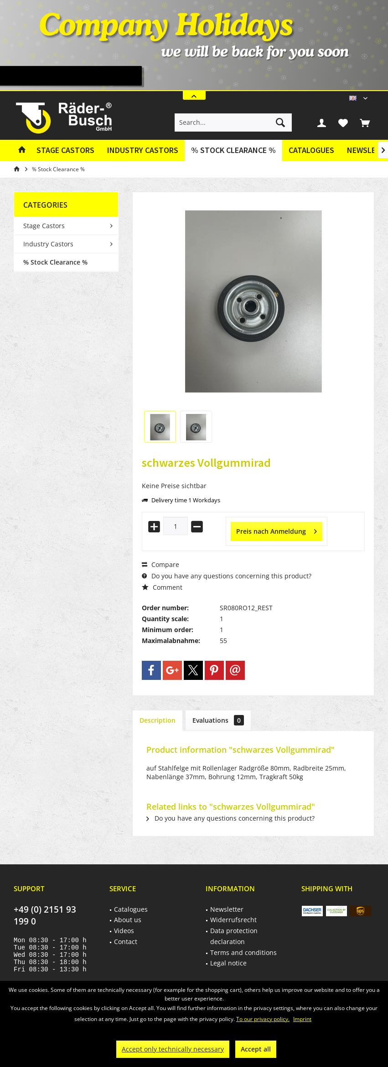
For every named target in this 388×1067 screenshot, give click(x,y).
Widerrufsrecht (233, 919)
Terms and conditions (243, 952)
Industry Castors (48, 244)
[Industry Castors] (143, 150)
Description (158, 720)
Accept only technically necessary (173, 1049)
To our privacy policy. (263, 1019)
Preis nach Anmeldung (276, 530)
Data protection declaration (234, 936)
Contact (125, 941)
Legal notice (228, 963)
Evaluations (218, 720)
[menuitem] (364, 122)
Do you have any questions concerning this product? (226, 576)
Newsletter (226, 909)
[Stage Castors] (65, 150)
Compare (160, 564)
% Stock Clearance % (55, 262)
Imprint (302, 1019)
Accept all (256, 1049)
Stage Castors (44, 225)
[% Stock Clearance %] (233, 150)
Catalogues (311, 150)
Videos (124, 930)
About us (127, 919)
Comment (162, 587)
